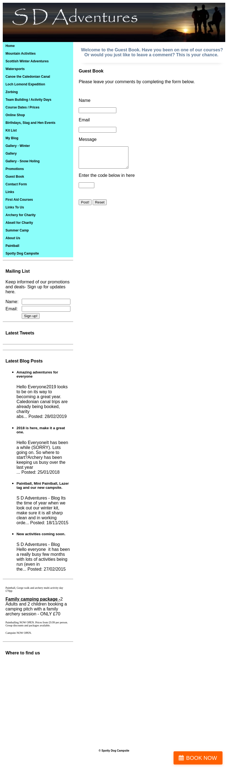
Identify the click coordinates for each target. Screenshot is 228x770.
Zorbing (12, 92)
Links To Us (15, 207)
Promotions (15, 169)
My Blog (12, 138)
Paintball (12, 246)
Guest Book (15, 176)
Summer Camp (17, 230)
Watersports (15, 69)
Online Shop (15, 115)
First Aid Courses (19, 200)
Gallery (11, 153)
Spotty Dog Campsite (22, 253)
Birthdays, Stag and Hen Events (30, 123)
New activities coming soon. (41, 534)
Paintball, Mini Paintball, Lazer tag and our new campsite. (43, 485)
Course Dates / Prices (22, 107)
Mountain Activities (21, 53)
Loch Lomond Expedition (25, 84)
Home (10, 46)
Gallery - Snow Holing (23, 161)
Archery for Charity (20, 215)
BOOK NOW (201, 758)
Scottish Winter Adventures (27, 61)
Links (10, 192)
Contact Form (16, 184)
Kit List (11, 130)
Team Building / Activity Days (28, 100)
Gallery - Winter (18, 146)
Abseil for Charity (19, 223)
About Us (13, 238)
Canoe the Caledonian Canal (28, 77)
